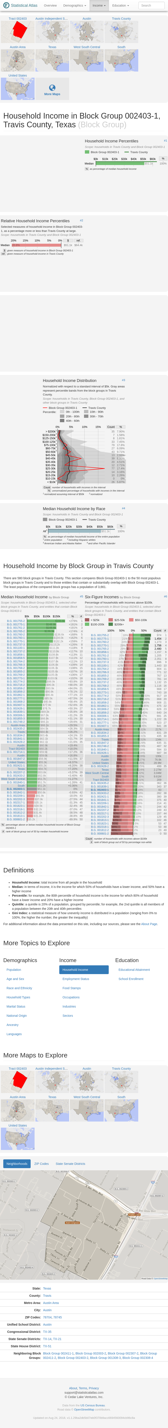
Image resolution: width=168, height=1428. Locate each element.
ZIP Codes (41, 1164)
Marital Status (16, 1006)
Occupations (71, 997)
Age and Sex (15, 979)
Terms (83, 1388)
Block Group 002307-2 (123, 1353)
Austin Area (51, 1303)
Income (99, 5)
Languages (14, 1034)
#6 (165, 596)
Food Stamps (72, 988)
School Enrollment (131, 979)
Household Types (18, 997)
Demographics (74, 5)
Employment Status (76, 979)
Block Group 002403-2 (73, 1358)
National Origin (17, 1015)
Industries (69, 1006)
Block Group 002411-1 (58, 1353)
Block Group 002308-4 (137, 1358)
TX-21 (57, 1339)
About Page (149, 924)
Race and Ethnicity (19, 988)
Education (120, 5)
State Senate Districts (70, 1164)
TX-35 (47, 1332)
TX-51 (47, 1346)
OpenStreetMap (84, 1409)
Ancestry (12, 1025)
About (73, 1388)
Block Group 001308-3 (105, 1358)
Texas (47, 1288)
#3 (123, 380)
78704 (47, 1317)
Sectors (68, 1015)
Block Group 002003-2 (90, 1353)
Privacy (94, 1388)
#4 (123, 508)
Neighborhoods (17, 1164)
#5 (81, 596)
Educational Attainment (134, 969)
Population (14, 969)
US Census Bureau (92, 1405)
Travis (47, 1295)
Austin (47, 1310)
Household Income (75, 969)
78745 (57, 1317)
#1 (165, 140)
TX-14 (47, 1339)
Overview (50, 5)
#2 (81, 220)
